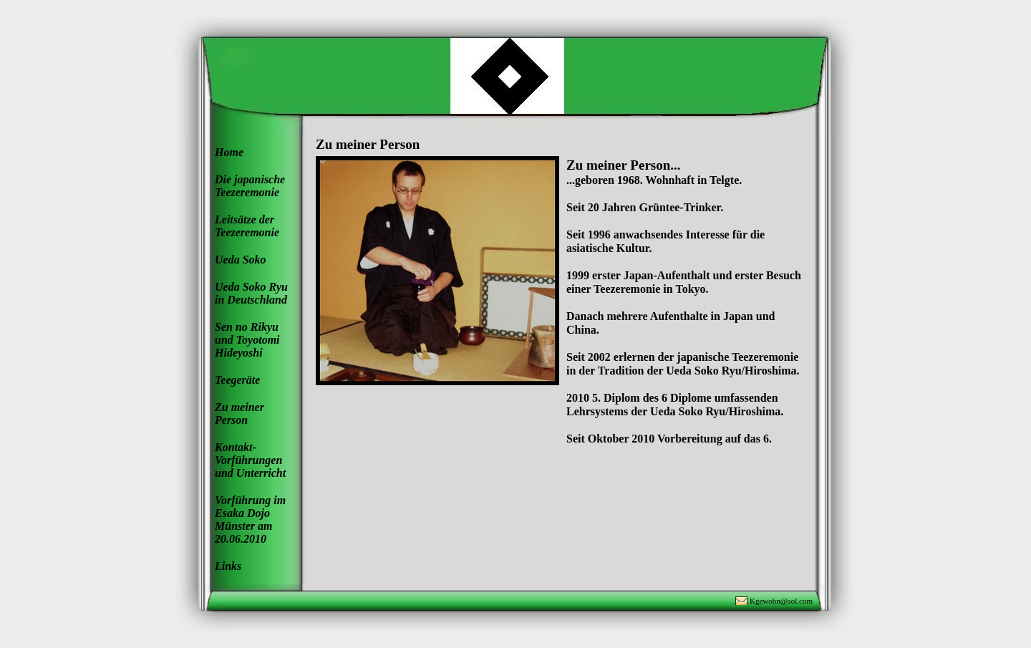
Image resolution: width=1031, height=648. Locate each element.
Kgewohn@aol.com (781, 600)
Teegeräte (237, 380)
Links (228, 566)
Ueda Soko (240, 259)
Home (229, 152)
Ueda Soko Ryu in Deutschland (251, 293)
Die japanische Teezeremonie (250, 185)
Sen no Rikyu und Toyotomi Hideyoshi (247, 340)
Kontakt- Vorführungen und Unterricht (250, 460)
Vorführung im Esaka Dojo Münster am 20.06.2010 (250, 519)
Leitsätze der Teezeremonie (247, 225)
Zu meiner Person (239, 413)
